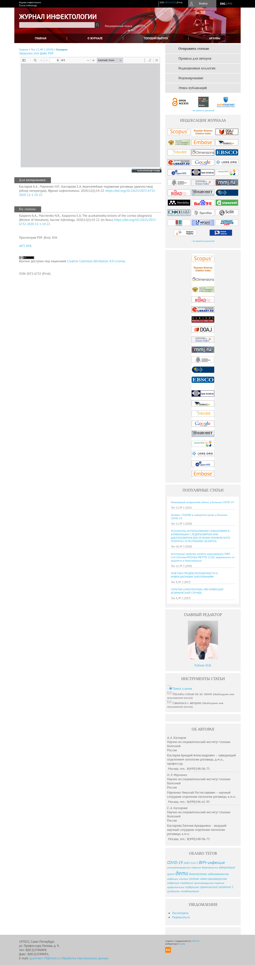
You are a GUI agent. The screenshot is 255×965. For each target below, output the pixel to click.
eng (222, 3)
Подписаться (181, 917)
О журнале (95, 38)
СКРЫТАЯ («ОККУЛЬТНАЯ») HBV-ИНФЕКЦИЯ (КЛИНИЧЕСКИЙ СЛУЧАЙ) (197, 591)
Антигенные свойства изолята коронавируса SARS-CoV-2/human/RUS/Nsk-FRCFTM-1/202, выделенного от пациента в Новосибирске (203, 557)
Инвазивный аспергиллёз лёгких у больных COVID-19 (202, 502)
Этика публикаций (192, 88)
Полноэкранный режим (143, 171)
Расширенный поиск (118, 26)
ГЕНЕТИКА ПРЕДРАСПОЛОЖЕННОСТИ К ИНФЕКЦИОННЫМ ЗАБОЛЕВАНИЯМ (194, 575)
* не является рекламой (203, 110)
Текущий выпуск (156, 38)
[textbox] (57, 25)
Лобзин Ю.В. (203, 665)
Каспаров (61, 49)
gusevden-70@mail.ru (45, 958)
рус (229, 3)
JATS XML (25, 246)
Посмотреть (180, 913)
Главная (40, 38)
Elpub (181, 943)
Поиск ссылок (182, 688)
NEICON (195, 940)
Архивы (214, 38)
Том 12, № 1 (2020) (42, 49)
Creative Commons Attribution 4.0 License (96, 261)
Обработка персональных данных (84, 958)
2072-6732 (170, 2)
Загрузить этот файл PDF (36, 53)
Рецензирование (190, 78)
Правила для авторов (194, 58)
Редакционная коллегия (196, 68)
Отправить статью (193, 48)
